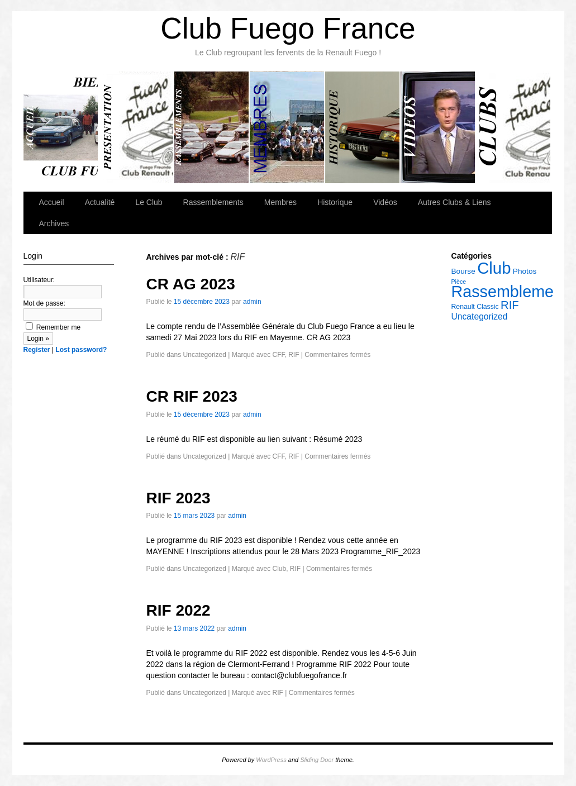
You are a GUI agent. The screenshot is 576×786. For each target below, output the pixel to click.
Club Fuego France (288, 28)
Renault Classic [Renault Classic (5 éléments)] (475, 307)
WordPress (271, 759)
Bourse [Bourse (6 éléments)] (463, 271)
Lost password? (81, 350)
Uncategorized (204, 355)
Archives (54, 223)
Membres (287, 127)
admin (252, 302)
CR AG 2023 (190, 284)
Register (36, 350)
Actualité (100, 202)
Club (279, 569)
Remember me (53, 327)
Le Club (136, 127)
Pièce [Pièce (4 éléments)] (458, 281)
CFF (278, 355)
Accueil (61, 127)
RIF (293, 355)
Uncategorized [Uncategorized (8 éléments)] (479, 316)
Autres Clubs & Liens (513, 127)
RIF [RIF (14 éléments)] (510, 305)
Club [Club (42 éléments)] (494, 268)
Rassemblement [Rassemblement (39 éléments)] (509, 292)
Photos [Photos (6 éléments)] (525, 271)
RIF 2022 (178, 610)
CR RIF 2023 (191, 396)
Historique (363, 127)
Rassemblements (212, 127)
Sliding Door (317, 759)
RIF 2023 (178, 498)
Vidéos (438, 127)
